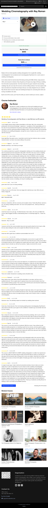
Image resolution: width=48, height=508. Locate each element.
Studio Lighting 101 (29, 424)
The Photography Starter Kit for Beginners (11, 443)
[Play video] (33, 24)
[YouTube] (16, 485)
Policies (24, 506)
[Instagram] (22, 485)
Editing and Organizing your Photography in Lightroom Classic (12, 424)
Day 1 (4, 21)
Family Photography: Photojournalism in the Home (35, 443)
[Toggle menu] (46, 6)
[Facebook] (19, 485)
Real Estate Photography (30, 462)
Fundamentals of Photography (9, 406)
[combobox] (31, 6)
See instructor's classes (15, 112)
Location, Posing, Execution (8, 462)
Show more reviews (9, 385)
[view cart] (44, 1)
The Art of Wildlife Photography (32, 406)
